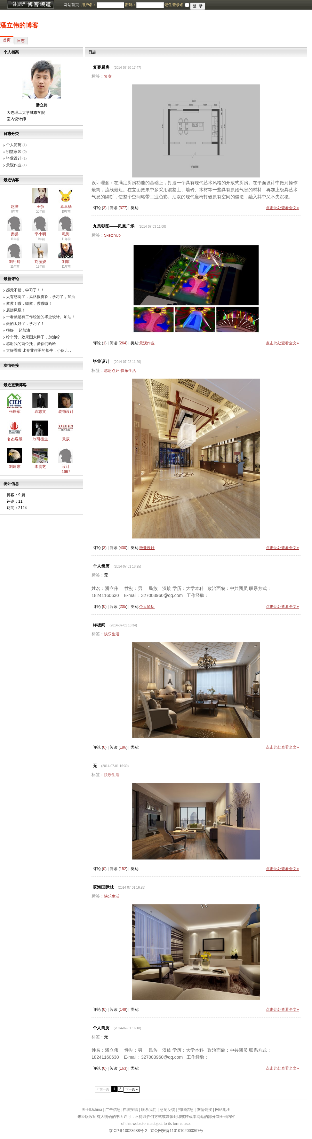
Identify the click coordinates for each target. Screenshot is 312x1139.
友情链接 (204, 1109)
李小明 (40, 234)
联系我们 (148, 1109)
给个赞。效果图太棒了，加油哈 (33, 337)
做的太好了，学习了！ (25, 323)
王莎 (40, 206)
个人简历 (13, 145)
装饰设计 (66, 411)
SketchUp (112, 235)
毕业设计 (13, 158)
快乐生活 (128, 370)
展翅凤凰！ (15, 310)
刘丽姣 (40, 261)
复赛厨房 (101, 67)
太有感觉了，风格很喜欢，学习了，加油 (40, 297)
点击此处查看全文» (282, 208)
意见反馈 (167, 1109)
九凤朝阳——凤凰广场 (113, 226)
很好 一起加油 (18, 330)
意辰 (66, 439)
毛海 (66, 234)
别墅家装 (13, 151)
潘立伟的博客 (19, 25)
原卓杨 (66, 206)
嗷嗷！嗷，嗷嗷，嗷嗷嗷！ (29, 303)
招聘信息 (186, 1109)
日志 (21, 40)
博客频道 (30, 5)
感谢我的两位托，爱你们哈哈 (31, 344)
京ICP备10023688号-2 (128, 1130)
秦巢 (15, 234)
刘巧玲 (14, 261)
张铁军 (14, 411)
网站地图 (222, 1109)
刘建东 (14, 466)
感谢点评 (111, 370)
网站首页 (71, 5)
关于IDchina (92, 1109)
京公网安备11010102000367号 (176, 1130)
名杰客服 (14, 439)
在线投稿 (130, 1109)
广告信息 (113, 1109)
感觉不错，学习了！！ (25, 290)
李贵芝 (40, 466)
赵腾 (15, 206)
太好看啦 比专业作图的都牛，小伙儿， (39, 350)
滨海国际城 (103, 887)
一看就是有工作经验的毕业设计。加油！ (40, 317)
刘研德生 (40, 439)
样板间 (99, 625)
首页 (7, 40)
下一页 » (131, 1089)
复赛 (108, 76)
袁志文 (40, 411)
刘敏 (66, 261)
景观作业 (13, 165)
